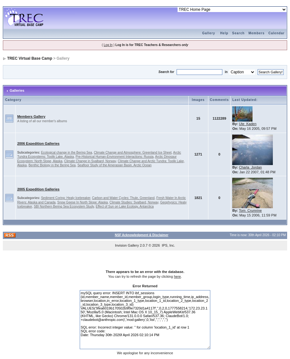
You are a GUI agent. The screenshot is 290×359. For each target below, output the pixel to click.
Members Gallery (31, 116)
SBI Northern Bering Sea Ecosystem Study (64, 206)
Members (256, 33)
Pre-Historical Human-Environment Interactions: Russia (114, 156)
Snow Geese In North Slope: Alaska (82, 202)
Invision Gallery (127, 245)
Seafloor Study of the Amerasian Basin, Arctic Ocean (115, 165)
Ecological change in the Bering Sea (66, 152)
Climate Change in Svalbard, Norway (90, 161)
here (177, 276)
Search (238, 33)
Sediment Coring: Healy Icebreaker (65, 198)
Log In (108, 45)
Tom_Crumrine (250, 210)
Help (224, 33)
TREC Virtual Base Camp (29, 58)
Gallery (208, 33)
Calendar (276, 33)
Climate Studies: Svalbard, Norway (134, 202)
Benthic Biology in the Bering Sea (52, 165)
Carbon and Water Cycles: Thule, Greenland (123, 198)
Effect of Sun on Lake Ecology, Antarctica (125, 206)
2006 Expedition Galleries (38, 143)
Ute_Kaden (247, 124)
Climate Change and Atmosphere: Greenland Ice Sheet (133, 152)
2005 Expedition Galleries (38, 189)
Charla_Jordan (250, 167)
